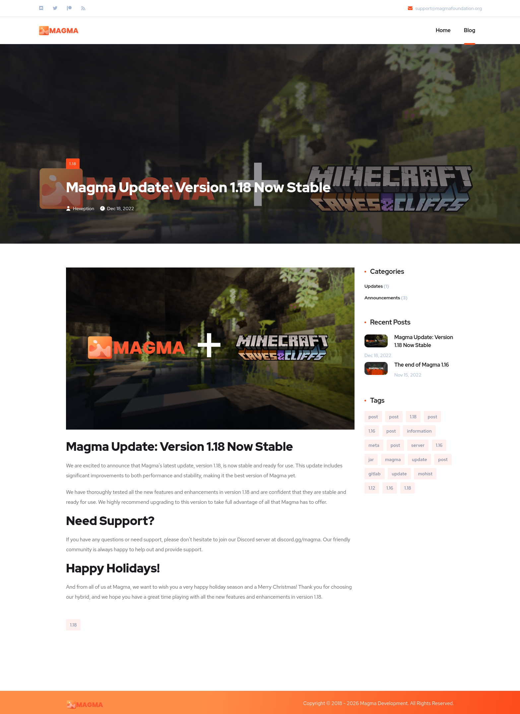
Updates (373, 286)
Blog (469, 30)
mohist (425, 474)
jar (371, 459)
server (417, 445)
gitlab (374, 474)
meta (373, 445)
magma (393, 459)
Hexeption (80, 208)
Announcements (382, 298)
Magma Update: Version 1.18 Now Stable (423, 341)
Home (443, 30)
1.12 (371, 488)
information (419, 431)
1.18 (72, 163)
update (419, 459)
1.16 (371, 431)
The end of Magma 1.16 (421, 364)
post (373, 417)
